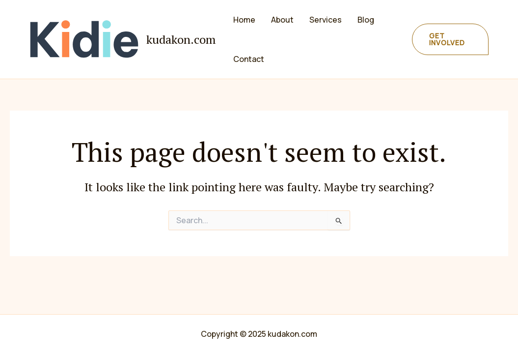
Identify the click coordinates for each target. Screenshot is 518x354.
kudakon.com (181, 39)
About (282, 19)
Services (325, 19)
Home (244, 19)
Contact (248, 59)
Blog (365, 19)
